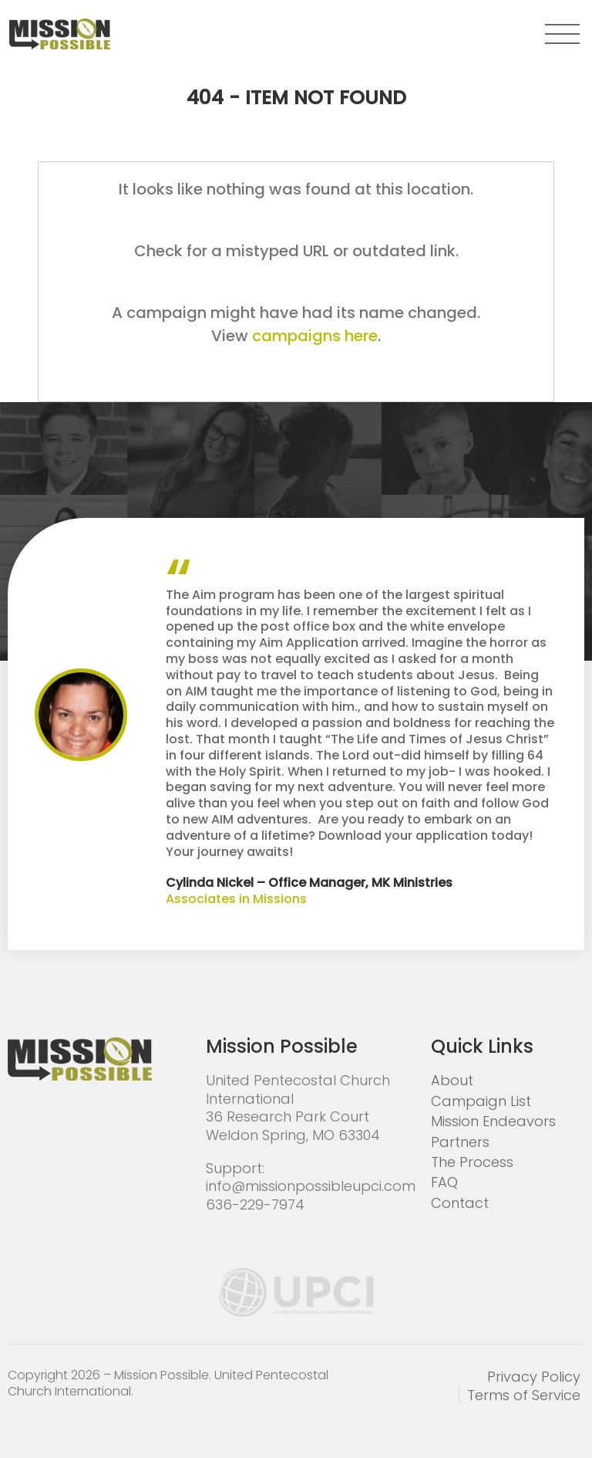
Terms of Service (523, 1395)
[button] (562, 34)
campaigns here (315, 336)
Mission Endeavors (493, 1121)
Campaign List (481, 1101)
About (452, 1080)
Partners (460, 1142)
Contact (460, 1203)
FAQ (444, 1182)
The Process (472, 1162)
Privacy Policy (533, 1376)
